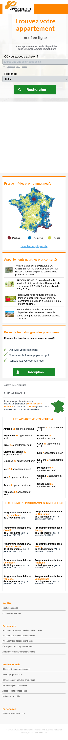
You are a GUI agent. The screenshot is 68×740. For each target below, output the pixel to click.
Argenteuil (10, 435)
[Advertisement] (34, 137)
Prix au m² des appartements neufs (17, 641)
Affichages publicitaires (12, 674)
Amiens (9, 429)
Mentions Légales (10, 608)
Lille (40, 453)
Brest (8, 445)
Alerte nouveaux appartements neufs (18, 652)
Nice (6, 477)
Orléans (42, 475)
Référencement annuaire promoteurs (18, 680)
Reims (7, 485)
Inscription (36, 372)
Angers (43, 427)
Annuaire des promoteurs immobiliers (18, 636)
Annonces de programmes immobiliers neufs (22, 630)
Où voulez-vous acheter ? (21, 56)
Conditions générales (11, 613)
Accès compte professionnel (14, 691)
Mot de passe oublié (11, 696)
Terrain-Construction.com (13, 713)
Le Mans (43, 460)
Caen (41, 443)
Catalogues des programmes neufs (17, 646)
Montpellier (45, 467)
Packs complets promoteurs (14, 685)
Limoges (9, 461)
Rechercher (36, 90)
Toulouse (10, 492)
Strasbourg (45, 484)
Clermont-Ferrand (14, 451)
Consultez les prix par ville (34, 246)
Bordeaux (44, 435)
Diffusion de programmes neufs (16, 669)
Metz (7, 469)
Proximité (10, 73)
